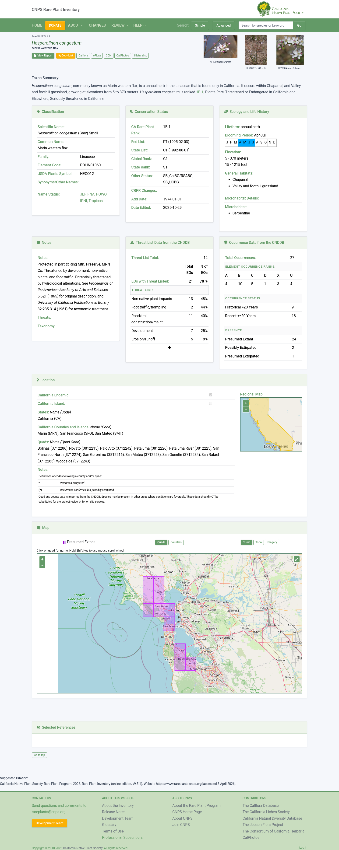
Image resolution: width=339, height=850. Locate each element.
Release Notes (114, 812)
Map (43, 527)
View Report (43, 55)
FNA (91, 194)
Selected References (56, 727)
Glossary (109, 824)
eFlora (97, 55)
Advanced (223, 25)
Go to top (39, 755)
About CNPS (182, 818)
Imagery (272, 542)
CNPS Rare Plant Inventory (56, 9)
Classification (50, 111)
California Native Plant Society (82, 848)
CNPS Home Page (187, 812)
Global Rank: (141, 159)
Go (299, 25)
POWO (101, 194)
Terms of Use (113, 831)
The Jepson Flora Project (263, 824)
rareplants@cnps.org (49, 812)
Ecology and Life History (246, 111)
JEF (83, 194)
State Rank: (140, 167)
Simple (200, 25)
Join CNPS (181, 824)
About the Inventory (118, 805)
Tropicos (95, 201)
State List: (139, 150)
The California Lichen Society (266, 812)
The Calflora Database (261, 805)
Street (246, 542)
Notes (44, 242)
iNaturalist (140, 55)
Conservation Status (149, 111)
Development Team (49, 823)
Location (46, 380)
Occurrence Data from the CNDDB (254, 242)
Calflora (83, 55)
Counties (176, 542)
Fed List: (138, 142)
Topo (258, 542)
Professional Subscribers (122, 837)
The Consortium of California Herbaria (273, 831)
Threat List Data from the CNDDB (160, 242)
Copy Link (66, 55)
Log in (303, 847)
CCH (108, 55)
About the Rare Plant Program (196, 805)
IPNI (83, 201)
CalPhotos (123, 55)
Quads (161, 542)
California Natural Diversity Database (272, 818)
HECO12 (87, 173)
